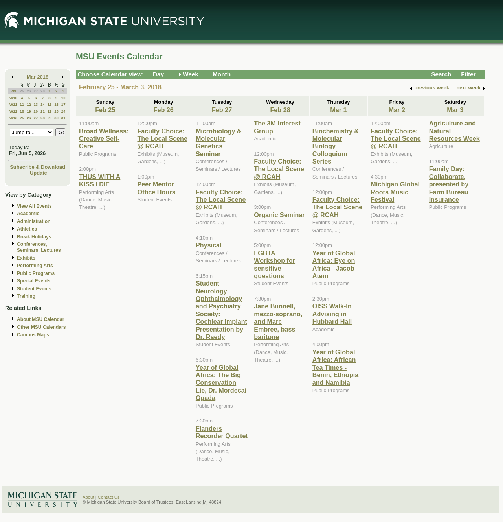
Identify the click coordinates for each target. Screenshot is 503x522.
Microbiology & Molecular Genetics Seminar (219, 142)
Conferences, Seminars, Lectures (39, 247)
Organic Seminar (279, 214)
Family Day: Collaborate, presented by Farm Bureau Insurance (449, 184)
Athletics (27, 229)
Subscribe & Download (37, 167)
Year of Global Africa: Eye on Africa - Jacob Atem (333, 264)
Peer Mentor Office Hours (156, 188)
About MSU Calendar (40, 319)
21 (42, 111)
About (88, 497)
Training (26, 296)
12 (29, 104)
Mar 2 (397, 109)
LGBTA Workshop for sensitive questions (274, 264)
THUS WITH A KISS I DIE (99, 180)
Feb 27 (222, 109)
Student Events (34, 288)
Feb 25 (105, 109)
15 (50, 104)
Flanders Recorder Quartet (222, 432)
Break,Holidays (34, 237)
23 (56, 111)
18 (22, 111)
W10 (13, 98)
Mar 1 (338, 109)
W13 (13, 118)
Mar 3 (455, 109)
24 (63, 111)
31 (63, 118)
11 (22, 104)
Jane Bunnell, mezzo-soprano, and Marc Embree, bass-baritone (278, 321)
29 (50, 118)
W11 (13, 104)
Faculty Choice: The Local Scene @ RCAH (162, 138)
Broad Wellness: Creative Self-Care (104, 138)
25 (22, 91)
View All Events (34, 206)
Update (38, 173)
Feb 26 (164, 109)
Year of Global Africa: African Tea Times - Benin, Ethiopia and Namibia (335, 367)
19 (29, 111)
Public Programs (36, 273)
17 (63, 104)
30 (56, 118)
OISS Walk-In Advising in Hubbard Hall (332, 314)
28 (42, 91)
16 (56, 104)
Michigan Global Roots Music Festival (395, 192)
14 (42, 104)
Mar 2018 (37, 77)
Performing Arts (35, 265)
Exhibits (26, 258)
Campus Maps (33, 335)
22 (50, 111)
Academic (28, 213)
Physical (209, 245)
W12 (13, 111)
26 (29, 91)
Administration (33, 221)
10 (63, 98)
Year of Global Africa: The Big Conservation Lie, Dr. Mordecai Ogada (221, 383)
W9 (14, 91)
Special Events (33, 281)
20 (35, 111)
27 (35, 91)
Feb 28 (280, 109)
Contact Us (109, 497)
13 (35, 104)
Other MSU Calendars (41, 327)
